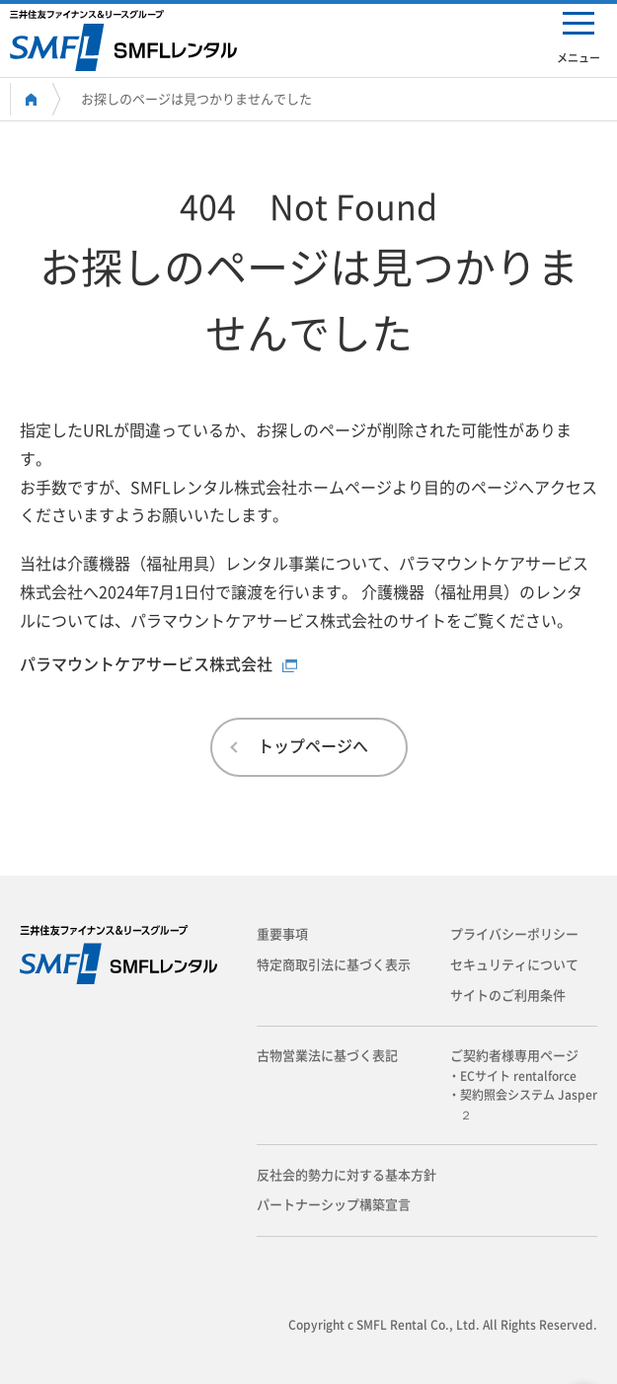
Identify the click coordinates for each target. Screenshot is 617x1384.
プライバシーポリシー (514, 934)
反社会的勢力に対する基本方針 (346, 1175)
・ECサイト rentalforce (518, 1076)
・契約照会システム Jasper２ (528, 1104)
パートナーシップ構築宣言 (334, 1204)
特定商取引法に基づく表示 (334, 965)
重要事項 (282, 934)
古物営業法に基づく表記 (327, 1055)
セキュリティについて (514, 965)
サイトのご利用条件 (508, 995)
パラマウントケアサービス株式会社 (146, 664)
